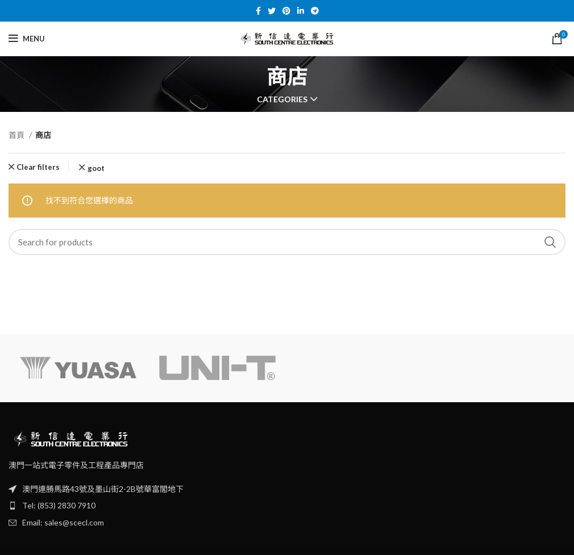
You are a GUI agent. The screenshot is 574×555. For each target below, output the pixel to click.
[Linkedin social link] (300, 10)
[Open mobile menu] (27, 38)
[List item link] (287, 505)
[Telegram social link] (314, 10)
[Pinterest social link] (286, 10)
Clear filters (38, 167)
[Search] (287, 242)
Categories (282, 99)
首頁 (17, 135)
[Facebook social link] (258, 10)
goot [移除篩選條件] (96, 168)
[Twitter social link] (271, 10)
